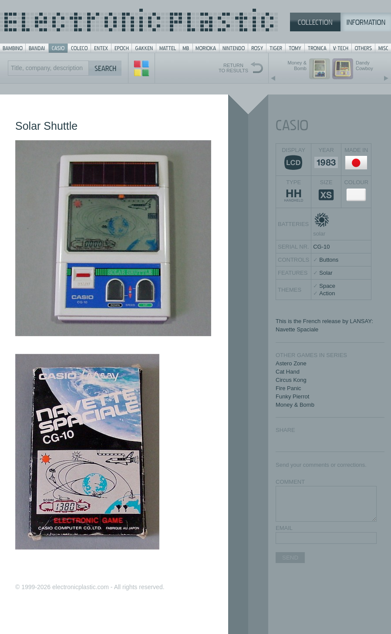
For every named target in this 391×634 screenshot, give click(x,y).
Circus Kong (291, 380)
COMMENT (290, 482)
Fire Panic (288, 388)
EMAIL (284, 528)
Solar (325, 273)
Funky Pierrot (292, 396)
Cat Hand (288, 371)
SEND (290, 557)
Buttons (328, 259)
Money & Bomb (295, 404)
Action (327, 293)
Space (327, 286)
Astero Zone (291, 363)
